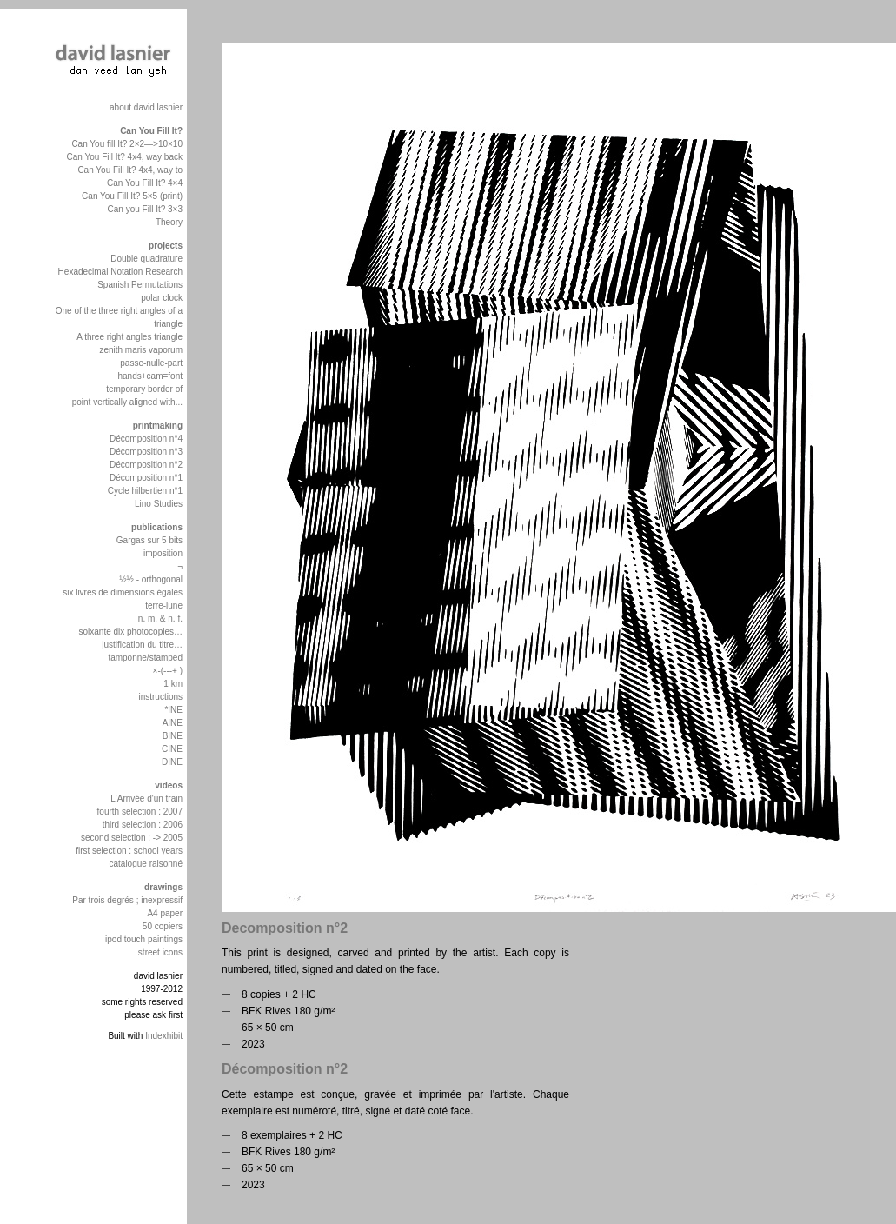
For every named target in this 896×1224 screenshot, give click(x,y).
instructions (160, 697)
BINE (173, 736)
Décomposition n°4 (146, 438)
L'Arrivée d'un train (146, 798)
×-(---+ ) (168, 670)
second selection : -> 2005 (132, 837)
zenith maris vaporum (141, 350)
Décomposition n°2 (146, 464)
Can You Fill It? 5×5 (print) (132, 196)
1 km (173, 683)
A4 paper (165, 913)
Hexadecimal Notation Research (120, 271)
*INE (173, 710)
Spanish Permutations (140, 284)
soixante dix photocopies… (130, 631)
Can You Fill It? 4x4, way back (125, 157)
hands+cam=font (150, 376)
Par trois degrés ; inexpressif (127, 900)
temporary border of (144, 389)
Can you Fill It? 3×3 (145, 209)
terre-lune (164, 605)
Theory (169, 222)
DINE (172, 762)
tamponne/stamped (145, 657)
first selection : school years (129, 850)
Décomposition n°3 (146, 451)
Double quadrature (146, 258)
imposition (163, 553)
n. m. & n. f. (160, 618)
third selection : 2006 (143, 824)
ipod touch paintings (144, 939)
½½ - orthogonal (151, 579)
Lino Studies (159, 504)
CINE (172, 749)
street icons (160, 952)
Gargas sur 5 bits (149, 540)
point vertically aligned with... (127, 402)
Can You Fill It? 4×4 (145, 183)
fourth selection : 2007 (140, 811)
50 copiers (163, 926)
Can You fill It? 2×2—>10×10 (127, 144)
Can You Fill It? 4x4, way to (130, 170)
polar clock (162, 298)
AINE (173, 723)
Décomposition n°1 (146, 477)
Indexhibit (164, 1036)
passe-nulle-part (151, 363)
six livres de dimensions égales (123, 592)
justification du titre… (142, 644)
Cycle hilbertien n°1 (145, 491)
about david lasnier (146, 107)
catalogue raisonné (146, 863)
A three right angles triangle (129, 337)
